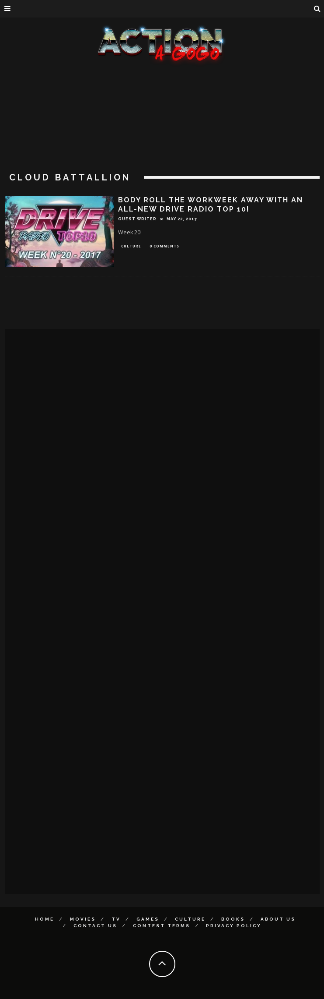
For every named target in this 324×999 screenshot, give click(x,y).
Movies (83, 919)
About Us (278, 919)
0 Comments (164, 246)
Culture (131, 246)
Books (233, 919)
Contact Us (95, 925)
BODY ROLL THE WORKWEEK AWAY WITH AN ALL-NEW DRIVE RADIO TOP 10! (210, 204)
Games (147, 919)
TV (116, 919)
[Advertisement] (162, 131)
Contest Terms (161, 925)
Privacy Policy (233, 925)
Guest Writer (137, 219)
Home (44, 919)
